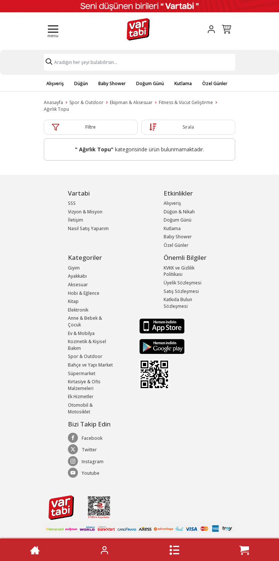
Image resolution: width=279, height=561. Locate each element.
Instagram (86, 461)
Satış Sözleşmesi (181, 291)
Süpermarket (81, 373)
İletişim (75, 220)
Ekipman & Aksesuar (131, 102)
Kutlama (183, 83)
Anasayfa (53, 102)
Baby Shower (112, 83)
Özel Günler (214, 83)
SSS (72, 203)
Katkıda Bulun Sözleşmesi (178, 302)
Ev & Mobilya (81, 333)
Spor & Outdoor (86, 102)
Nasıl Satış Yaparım (88, 228)
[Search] (139, 62)
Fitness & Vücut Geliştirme (186, 102)
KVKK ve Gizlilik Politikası (179, 271)
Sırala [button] (188, 127)
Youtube (83, 473)
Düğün (81, 83)
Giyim (74, 268)
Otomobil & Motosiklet (80, 408)
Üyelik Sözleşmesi (182, 283)
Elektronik (78, 310)
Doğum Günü (150, 83)
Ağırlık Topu (56, 109)
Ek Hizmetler (80, 396)
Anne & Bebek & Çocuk (85, 321)
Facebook (85, 438)
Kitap (73, 301)
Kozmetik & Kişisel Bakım (87, 344)
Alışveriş (55, 83)
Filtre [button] (90, 127)
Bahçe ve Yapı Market (90, 365)
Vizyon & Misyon (85, 212)
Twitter (82, 449)
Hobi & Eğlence (83, 293)
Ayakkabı (77, 276)
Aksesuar (78, 284)
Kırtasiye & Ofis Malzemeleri (84, 384)
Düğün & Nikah (179, 212)
